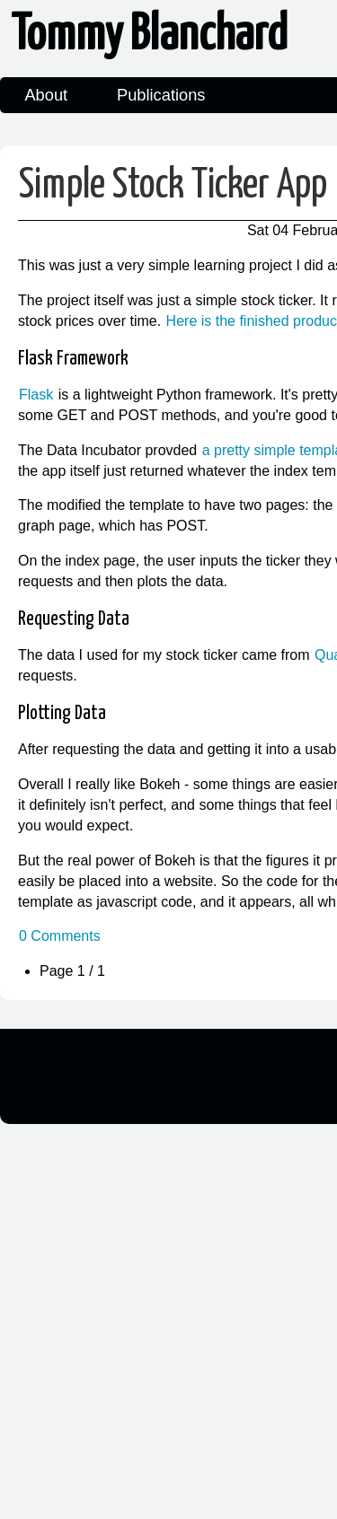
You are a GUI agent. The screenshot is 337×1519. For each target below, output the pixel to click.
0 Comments (60, 936)
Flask (36, 394)
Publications (161, 94)
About (45, 94)
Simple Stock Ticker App (173, 186)
